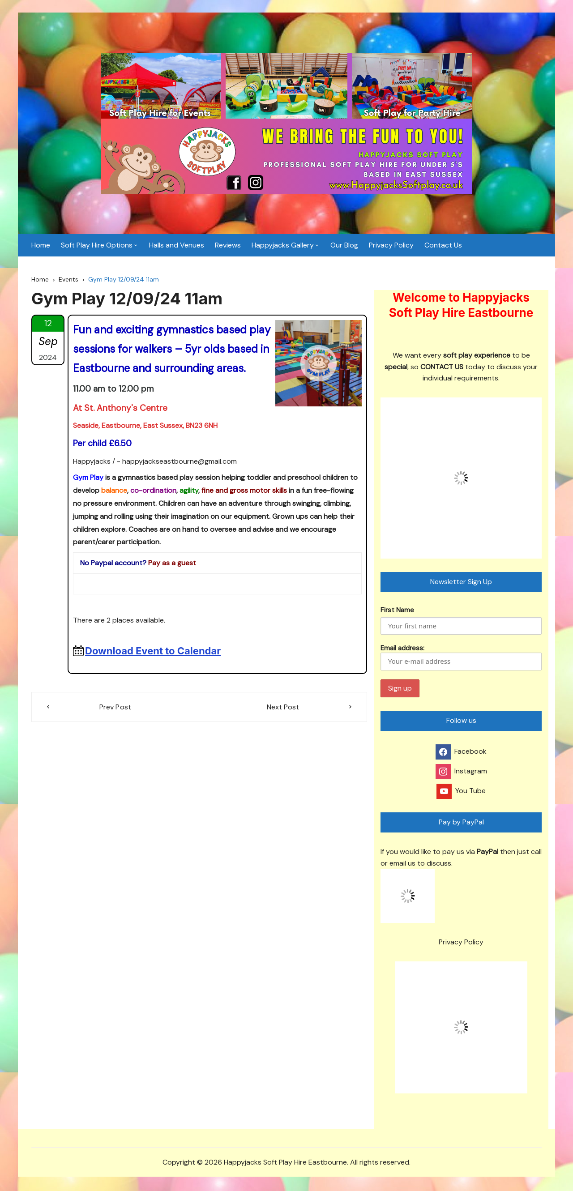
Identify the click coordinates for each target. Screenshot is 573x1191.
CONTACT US (441, 367)
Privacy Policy (391, 246)
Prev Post (115, 708)
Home (40, 246)
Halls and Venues (176, 246)
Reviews (228, 246)
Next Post (283, 708)
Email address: (461, 658)
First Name (397, 610)
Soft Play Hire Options (97, 246)
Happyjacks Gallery (283, 246)
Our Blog (344, 246)
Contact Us (443, 246)
